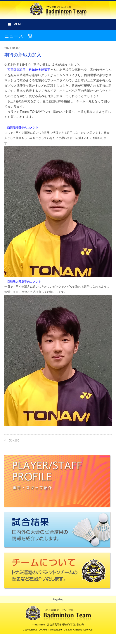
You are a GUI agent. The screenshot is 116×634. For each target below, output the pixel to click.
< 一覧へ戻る (12, 440)
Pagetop (58, 599)
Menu (18, 24)
